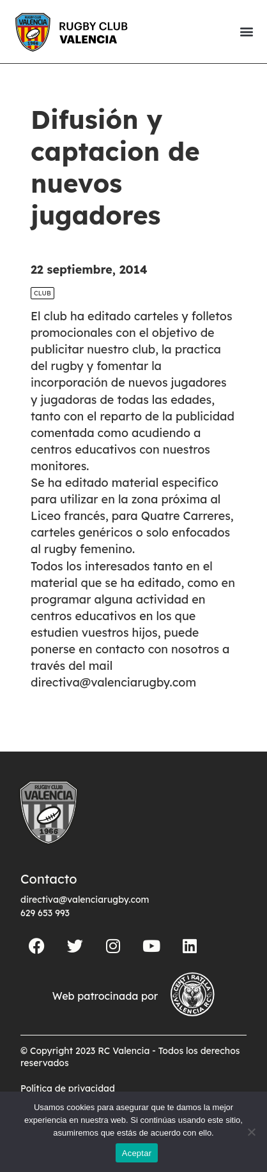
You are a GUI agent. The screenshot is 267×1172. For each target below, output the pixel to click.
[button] (246, 31)
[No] (251, 1131)
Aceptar (137, 1153)
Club (42, 315)
